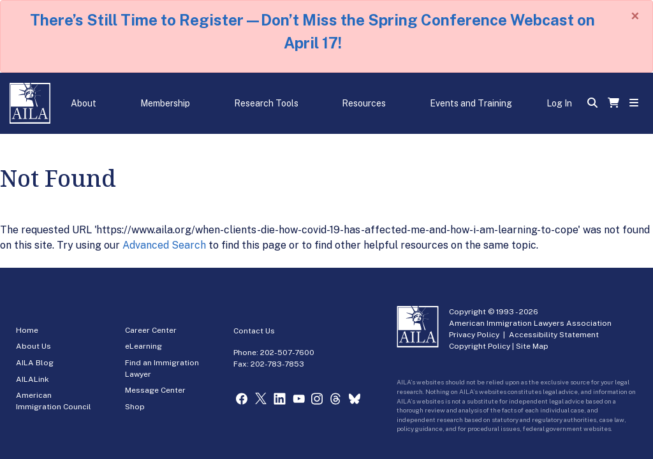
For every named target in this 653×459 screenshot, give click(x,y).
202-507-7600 (287, 352)
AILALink (32, 379)
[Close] (635, 16)
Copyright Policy (479, 346)
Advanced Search (164, 245)
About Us (33, 346)
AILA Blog (35, 362)
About (83, 103)
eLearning (143, 346)
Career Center (151, 330)
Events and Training (471, 103)
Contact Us (254, 330)
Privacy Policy (474, 334)
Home (27, 330)
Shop (135, 406)
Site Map (532, 346)
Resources (364, 103)
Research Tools (266, 103)
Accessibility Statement (554, 334)
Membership (165, 103)
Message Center (155, 390)
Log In (559, 103)
